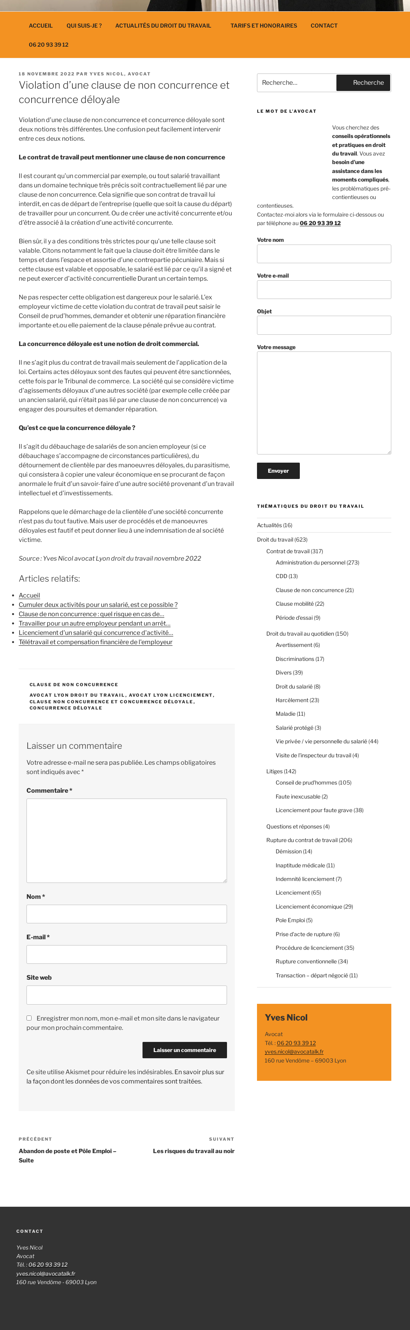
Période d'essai (294, 617)
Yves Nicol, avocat (120, 74)
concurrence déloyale (66, 708)
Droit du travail (275, 539)
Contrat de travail (288, 551)
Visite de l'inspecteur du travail (313, 755)
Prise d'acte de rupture (304, 934)
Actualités (269, 525)
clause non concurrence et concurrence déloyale (112, 701)
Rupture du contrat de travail (302, 840)
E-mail (38, 937)
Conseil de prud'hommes (306, 782)
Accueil (41, 25)
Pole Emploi (290, 920)
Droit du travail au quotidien (300, 633)
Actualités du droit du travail (167, 25)
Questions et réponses (294, 826)
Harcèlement (292, 700)
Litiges (274, 771)
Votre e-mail (324, 285)
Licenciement (293, 892)
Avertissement (294, 644)
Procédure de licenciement (309, 947)
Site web (39, 977)
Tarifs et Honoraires (264, 25)
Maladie (286, 713)
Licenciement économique (309, 906)
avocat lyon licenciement (171, 695)
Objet (324, 321)
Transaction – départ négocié (312, 975)
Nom (35, 896)
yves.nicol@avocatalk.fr (294, 1051)
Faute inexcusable (298, 796)
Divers (284, 672)
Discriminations (295, 658)
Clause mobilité (295, 603)
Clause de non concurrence (74, 684)
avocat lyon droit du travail (77, 695)
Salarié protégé (294, 727)
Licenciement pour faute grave (314, 810)
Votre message (324, 399)
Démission (289, 851)
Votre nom (324, 249)
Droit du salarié (294, 686)
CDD (281, 576)
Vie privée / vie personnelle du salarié (321, 741)
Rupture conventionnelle (306, 961)
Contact (324, 25)
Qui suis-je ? (84, 25)
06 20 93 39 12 (49, 44)
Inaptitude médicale (300, 865)
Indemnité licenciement (305, 879)
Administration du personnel (310, 562)
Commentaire (49, 790)
